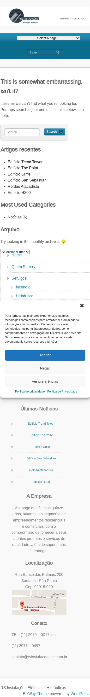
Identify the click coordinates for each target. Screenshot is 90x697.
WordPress (80, 694)
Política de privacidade (30, 391)
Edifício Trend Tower (25, 162)
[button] (82, 306)
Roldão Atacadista (23, 186)
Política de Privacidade (62, 391)
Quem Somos (23, 267)
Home (17, 255)
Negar (45, 368)
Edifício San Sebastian (27, 180)
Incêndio (23, 287)
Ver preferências (45, 381)
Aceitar (45, 355)
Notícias (15, 217)
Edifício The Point (23, 168)
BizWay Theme (36, 694)
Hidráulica (24, 296)
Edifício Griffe (19, 174)
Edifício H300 (19, 193)
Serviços (19, 278)
